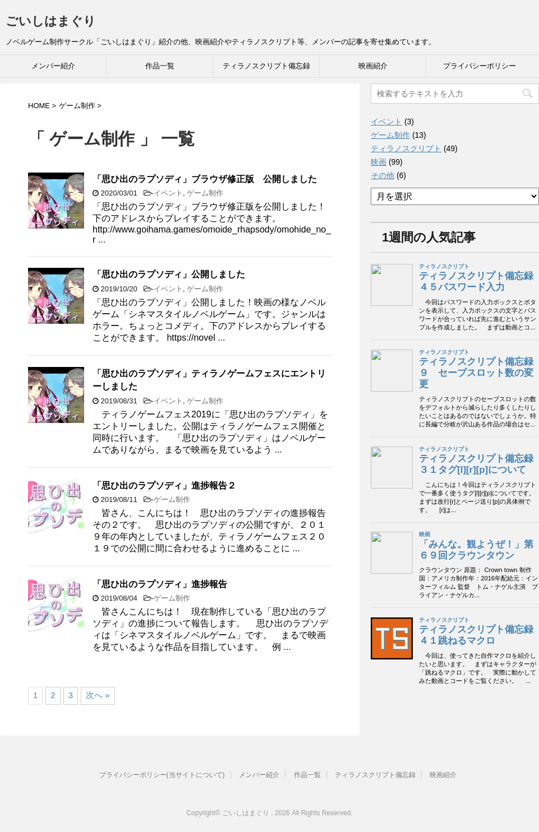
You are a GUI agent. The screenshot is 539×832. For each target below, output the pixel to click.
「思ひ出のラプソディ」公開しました (169, 274)
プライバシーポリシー (479, 66)
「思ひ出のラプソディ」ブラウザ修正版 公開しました (205, 179)
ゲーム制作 (205, 193)
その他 (382, 175)
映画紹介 (373, 66)
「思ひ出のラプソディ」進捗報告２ (164, 485)
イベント (168, 193)
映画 (378, 161)
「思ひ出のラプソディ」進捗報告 (160, 584)
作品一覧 (159, 66)
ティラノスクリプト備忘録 (266, 66)
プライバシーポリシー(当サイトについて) (162, 775)
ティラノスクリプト (406, 148)
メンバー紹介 (53, 66)
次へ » (98, 695)
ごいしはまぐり (51, 21)
